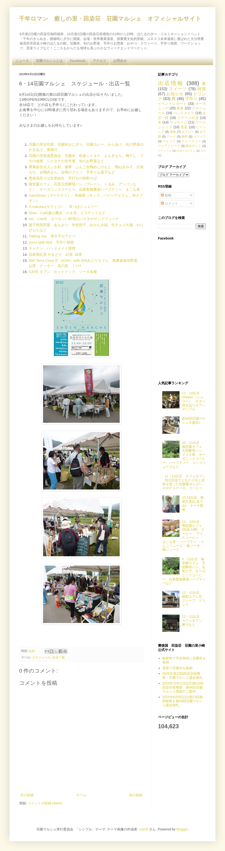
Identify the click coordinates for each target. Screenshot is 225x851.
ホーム (81, 795)
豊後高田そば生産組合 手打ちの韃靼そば (63, 178)
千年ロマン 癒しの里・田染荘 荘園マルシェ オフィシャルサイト (110, 18)
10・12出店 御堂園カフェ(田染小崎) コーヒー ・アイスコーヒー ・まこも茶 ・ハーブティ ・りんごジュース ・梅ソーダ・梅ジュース (183, 536)
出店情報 (171, 83)
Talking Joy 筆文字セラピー (52, 236)
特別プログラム (186, 150)
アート (171, 136)
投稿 (166, 195)
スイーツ (178, 89)
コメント (169, 203)
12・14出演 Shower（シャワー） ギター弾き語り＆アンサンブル (193, 401)
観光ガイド (193, 146)
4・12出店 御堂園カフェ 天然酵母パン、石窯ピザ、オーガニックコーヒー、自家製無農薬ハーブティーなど (184, 571)
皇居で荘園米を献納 (177, 668)
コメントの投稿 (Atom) (45, 803)
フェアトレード (169, 146)
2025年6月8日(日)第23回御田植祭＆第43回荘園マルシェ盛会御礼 (182, 701)
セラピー (187, 131)
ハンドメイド (183, 113)
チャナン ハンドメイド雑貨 (52, 248)
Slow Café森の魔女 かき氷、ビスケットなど (67, 213)
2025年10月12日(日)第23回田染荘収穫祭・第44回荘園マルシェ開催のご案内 (182, 687)
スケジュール (41, 657)
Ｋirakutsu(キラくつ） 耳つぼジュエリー (63, 207)
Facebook (77, 61)
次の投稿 (27, 795)
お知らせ (174, 94)
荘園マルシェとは (49, 61)
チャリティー (191, 141)
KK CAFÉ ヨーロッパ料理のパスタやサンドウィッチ (74, 219)
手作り (191, 98)
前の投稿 (135, 795)
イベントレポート (172, 104)
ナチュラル (165, 150)
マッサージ (178, 122)
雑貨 (201, 89)
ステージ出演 (188, 118)
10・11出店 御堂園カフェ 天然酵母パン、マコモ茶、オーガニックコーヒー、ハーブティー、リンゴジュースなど (184, 455)
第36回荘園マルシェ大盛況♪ (194, 420)
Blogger (182, 829)
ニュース (22, 61)
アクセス (99, 61)
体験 (173, 131)
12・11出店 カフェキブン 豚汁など (193, 621)
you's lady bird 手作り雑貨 (51, 242)
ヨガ (203, 150)
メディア (199, 136)
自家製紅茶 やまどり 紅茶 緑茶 (55, 254)
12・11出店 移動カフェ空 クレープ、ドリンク (193, 598)
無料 (184, 136)
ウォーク (169, 141)
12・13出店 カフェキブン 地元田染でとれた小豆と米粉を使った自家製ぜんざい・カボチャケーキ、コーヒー (185, 482)
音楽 (184, 127)
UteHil (143, 829)
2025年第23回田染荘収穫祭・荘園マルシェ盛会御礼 (182, 675)
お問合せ (120, 61)
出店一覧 (58, 657)
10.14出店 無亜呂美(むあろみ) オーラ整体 (193, 503)
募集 (180, 108)
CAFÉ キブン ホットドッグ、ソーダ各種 (63, 272)
